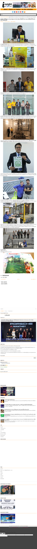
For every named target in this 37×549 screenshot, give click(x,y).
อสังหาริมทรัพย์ (2, 435)
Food (1, 474)
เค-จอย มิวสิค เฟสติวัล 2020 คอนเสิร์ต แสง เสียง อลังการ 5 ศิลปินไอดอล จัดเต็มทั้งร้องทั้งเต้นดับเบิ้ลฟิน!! (18, 404)
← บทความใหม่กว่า (3, 279)
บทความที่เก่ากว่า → (34, 279)
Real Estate (2, 478)
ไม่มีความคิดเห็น (13, 21)
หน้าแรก (18, 279)
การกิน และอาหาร (2, 428)
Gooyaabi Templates (15, 527)
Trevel (1, 477)
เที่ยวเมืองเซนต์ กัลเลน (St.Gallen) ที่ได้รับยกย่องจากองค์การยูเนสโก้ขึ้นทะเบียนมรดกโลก (17, 409)
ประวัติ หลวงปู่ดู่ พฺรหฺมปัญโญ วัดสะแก (10, 399)
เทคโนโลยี (1, 436)
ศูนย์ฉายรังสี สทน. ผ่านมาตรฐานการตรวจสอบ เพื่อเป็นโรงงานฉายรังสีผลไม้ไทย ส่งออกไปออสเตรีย (17, 20)
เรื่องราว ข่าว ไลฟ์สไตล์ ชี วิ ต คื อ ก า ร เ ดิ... (6, 470)
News (1, 471)
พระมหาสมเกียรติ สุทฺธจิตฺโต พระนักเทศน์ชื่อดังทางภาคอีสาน (8, 349)
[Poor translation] (3, 533)
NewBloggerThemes (25, 527)
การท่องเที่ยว (2, 429)
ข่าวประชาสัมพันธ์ (2, 432)
